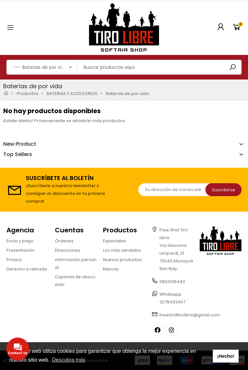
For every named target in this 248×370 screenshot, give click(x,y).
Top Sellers (17, 154)
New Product (19, 144)
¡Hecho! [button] (225, 356)
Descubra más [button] (68, 360)
